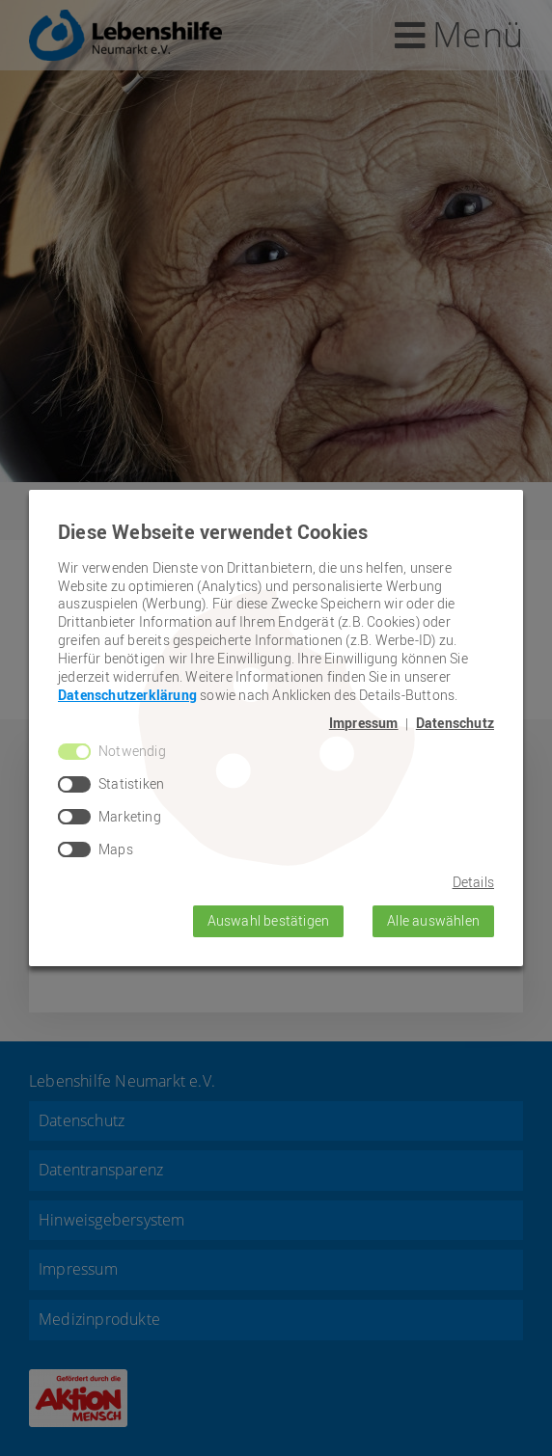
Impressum (364, 723)
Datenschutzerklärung (127, 695)
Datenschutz (455, 723)
